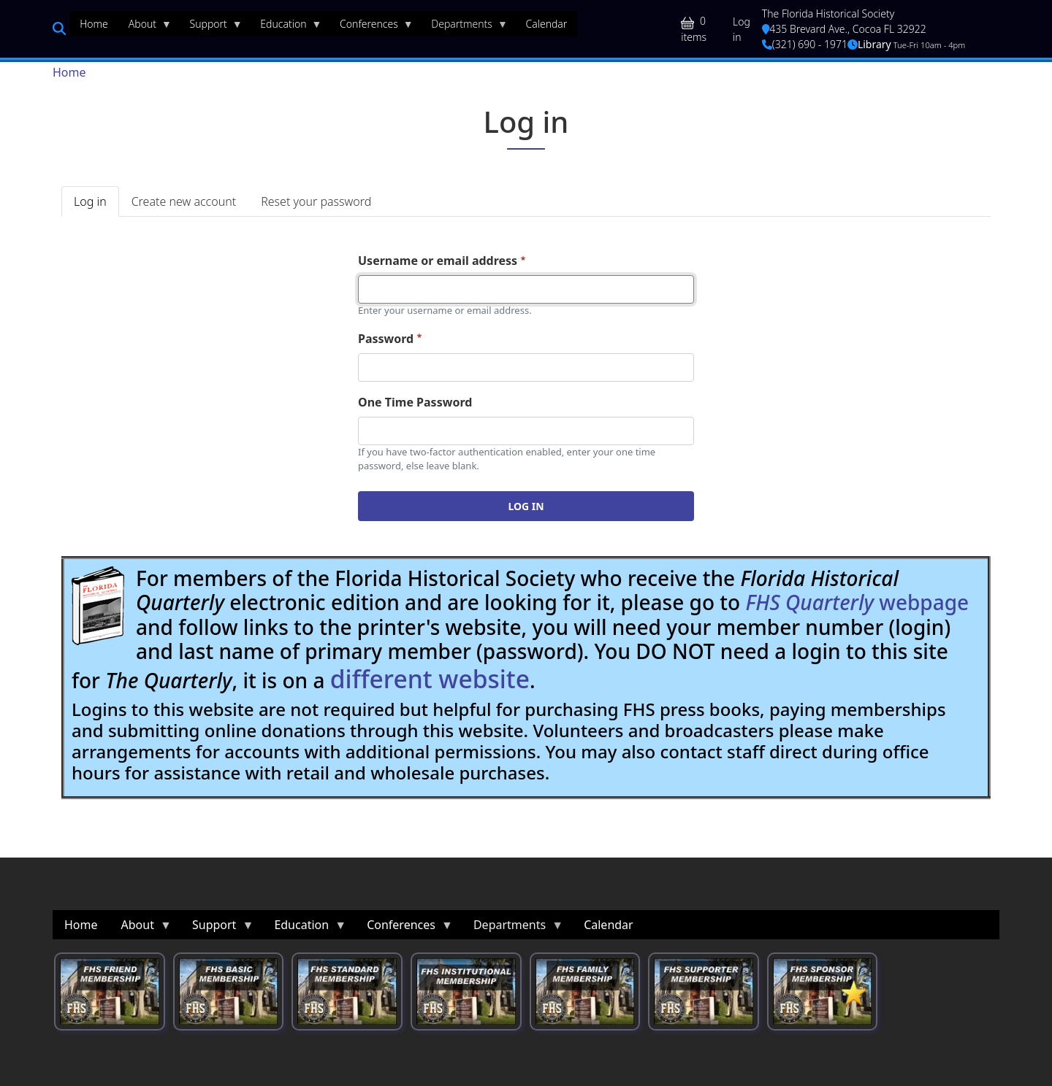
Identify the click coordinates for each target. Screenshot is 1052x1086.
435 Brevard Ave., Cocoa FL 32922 (844, 29)
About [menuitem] (145, 27)
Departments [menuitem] (464, 27)
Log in (741, 29)
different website (430, 679)
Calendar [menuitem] (546, 24)
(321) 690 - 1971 (804, 44)
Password (385, 339)
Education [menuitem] (285, 27)
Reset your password (316, 201)
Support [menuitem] (211, 27)
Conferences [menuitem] (371, 27)
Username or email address (437, 261)
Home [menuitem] (94, 24)
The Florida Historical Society (828, 13)
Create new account (184, 201)
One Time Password (415, 402)
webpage (857, 602)
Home (69, 72)
